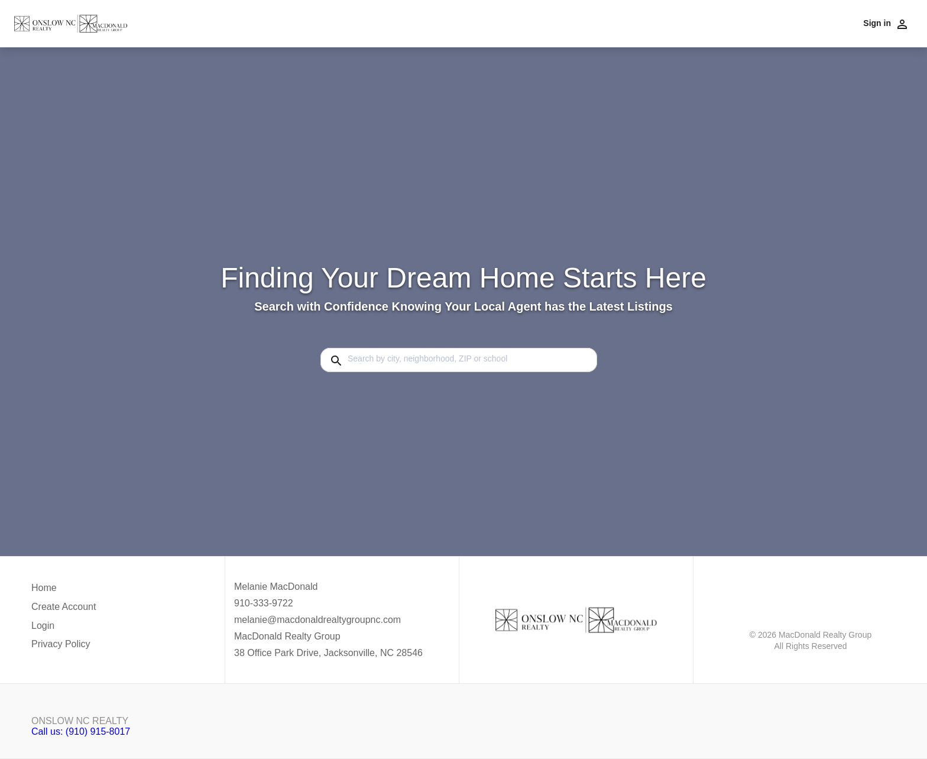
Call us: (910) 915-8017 (80, 731)
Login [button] (42, 626)
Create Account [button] (63, 607)
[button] (63, 628)
